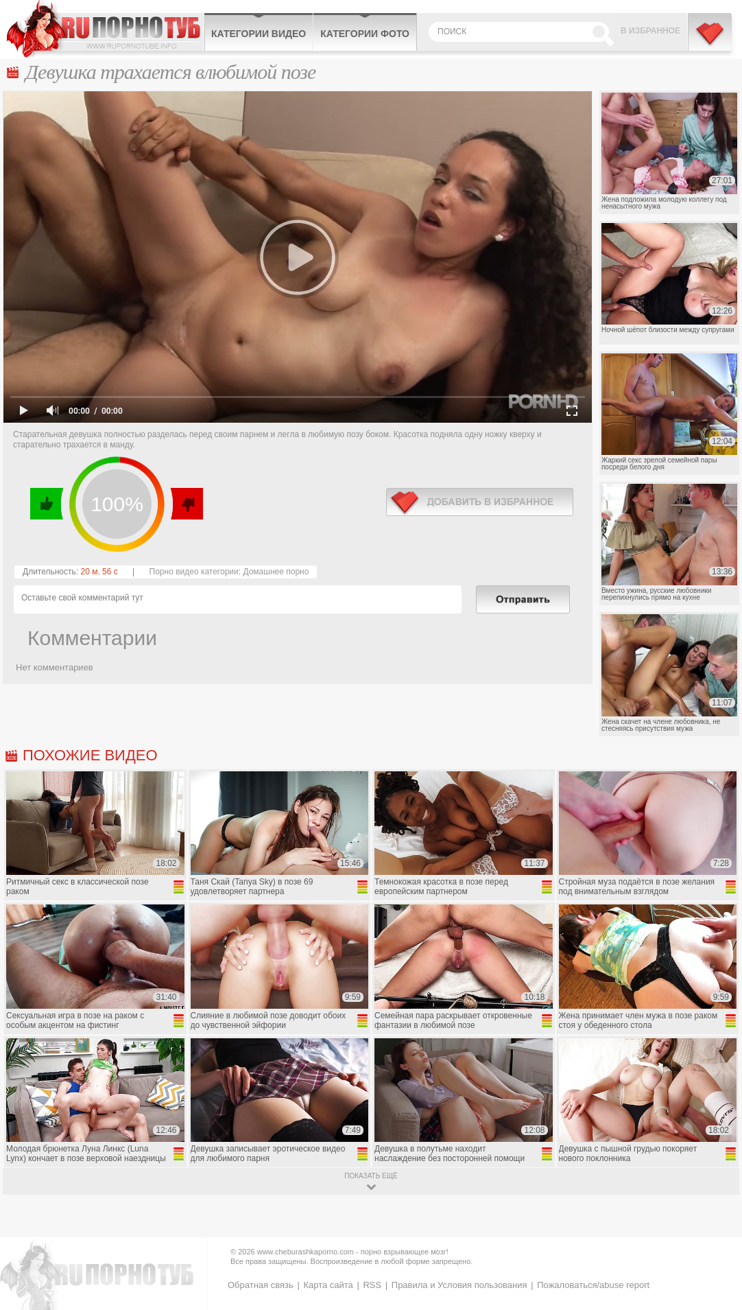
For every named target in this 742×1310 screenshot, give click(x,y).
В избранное (650, 31)
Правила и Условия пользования (459, 1285)
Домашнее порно (276, 571)
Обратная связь (261, 1285)
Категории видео (258, 33)
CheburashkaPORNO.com (105, 29)
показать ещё (370, 1176)
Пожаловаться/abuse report (593, 1285)
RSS (372, 1285)
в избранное (479, 502)
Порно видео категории (194, 571)
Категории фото (364, 33)
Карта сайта (327, 1285)
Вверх (715, 1230)
